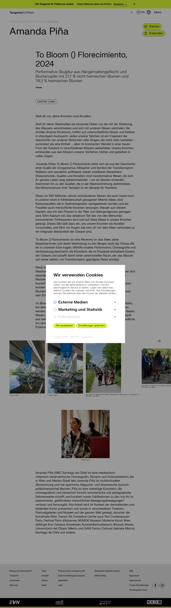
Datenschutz (87, 337)
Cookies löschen (61, 337)
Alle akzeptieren (64, 325)
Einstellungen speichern (91, 325)
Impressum (75, 337)
